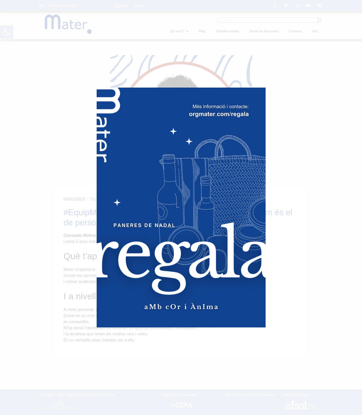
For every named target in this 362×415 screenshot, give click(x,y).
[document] (181, 207)
